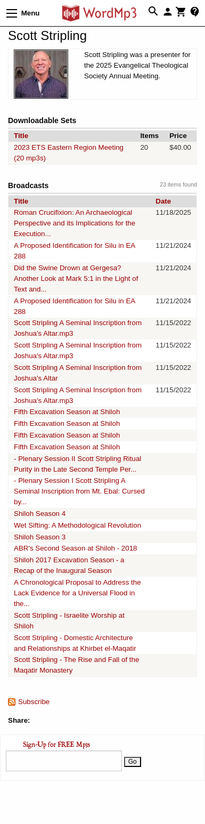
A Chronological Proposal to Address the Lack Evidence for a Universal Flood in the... (77, 593)
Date (163, 201)
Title (21, 136)
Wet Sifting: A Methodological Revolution (77, 525)
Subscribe (34, 702)
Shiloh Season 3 (39, 537)
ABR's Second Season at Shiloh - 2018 (75, 548)
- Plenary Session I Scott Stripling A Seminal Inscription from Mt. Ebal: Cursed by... (79, 491)
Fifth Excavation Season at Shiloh (67, 412)
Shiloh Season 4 (39, 514)
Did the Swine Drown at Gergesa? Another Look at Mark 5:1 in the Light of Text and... (76, 278)
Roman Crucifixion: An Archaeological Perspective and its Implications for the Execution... (74, 223)
